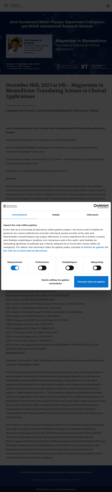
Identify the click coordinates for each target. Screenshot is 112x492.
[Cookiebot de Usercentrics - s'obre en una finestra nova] (96, 206)
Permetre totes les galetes (91, 281)
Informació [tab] (92, 214)
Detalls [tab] (56, 214)
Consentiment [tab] (19, 214)
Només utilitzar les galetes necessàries (55, 282)
